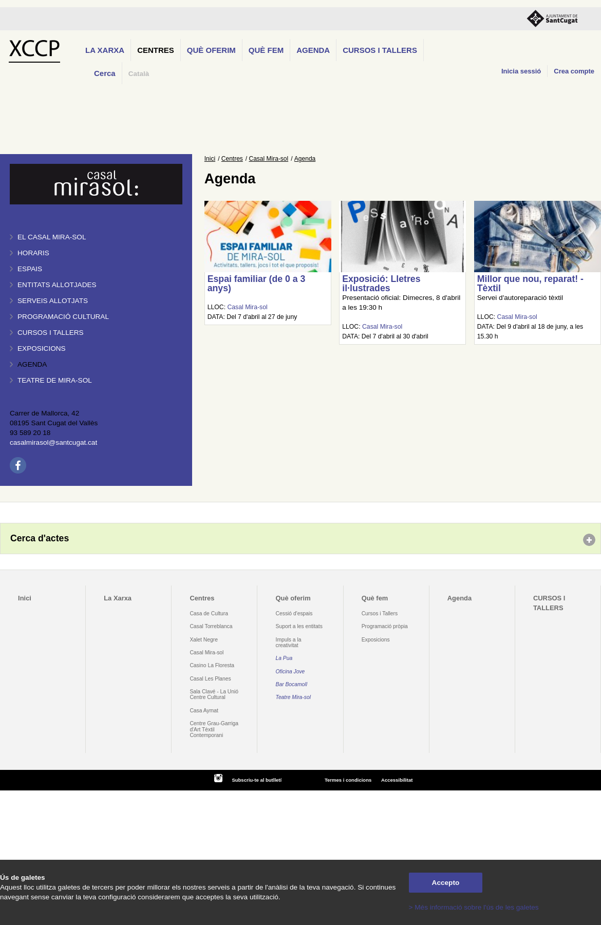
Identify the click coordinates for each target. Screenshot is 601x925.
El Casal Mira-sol (51, 237)
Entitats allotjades (57, 285)
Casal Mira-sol (269, 158)
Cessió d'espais (294, 613)
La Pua (284, 658)
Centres (155, 50)
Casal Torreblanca (211, 626)
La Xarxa (104, 50)
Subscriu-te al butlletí (256, 780)
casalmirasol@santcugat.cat (53, 442)
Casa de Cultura (209, 613)
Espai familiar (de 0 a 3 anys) (257, 283)
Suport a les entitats (299, 626)
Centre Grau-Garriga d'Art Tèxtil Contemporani (214, 729)
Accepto (446, 882)
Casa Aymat (204, 710)
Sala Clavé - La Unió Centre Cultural (214, 694)
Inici (209, 158)
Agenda (313, 50)
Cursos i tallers (50, 332)
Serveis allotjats (52, 301)
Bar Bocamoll (291, 684)
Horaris (33, 253)
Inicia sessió (521, 71)
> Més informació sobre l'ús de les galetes (474, 907)
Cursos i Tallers (380, 613)
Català (138, 74)
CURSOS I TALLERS (380, 50)
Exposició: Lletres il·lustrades (381, 283)
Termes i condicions (348, 780)
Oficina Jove (290, 671)
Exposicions (41, 348)
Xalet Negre (204, 640)
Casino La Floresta (212, 665)
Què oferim (211, 50)
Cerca (105, 73)
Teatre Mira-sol (293, 697)
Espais (29, 269)
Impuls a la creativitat (289, 642)
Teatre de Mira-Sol (54, 380)
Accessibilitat (396, 780)
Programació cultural (63, 316)
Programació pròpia (385, 626)
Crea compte (574, 71)
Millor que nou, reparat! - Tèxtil (530, 283)
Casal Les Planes (210, 679)
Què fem (266, 50)
